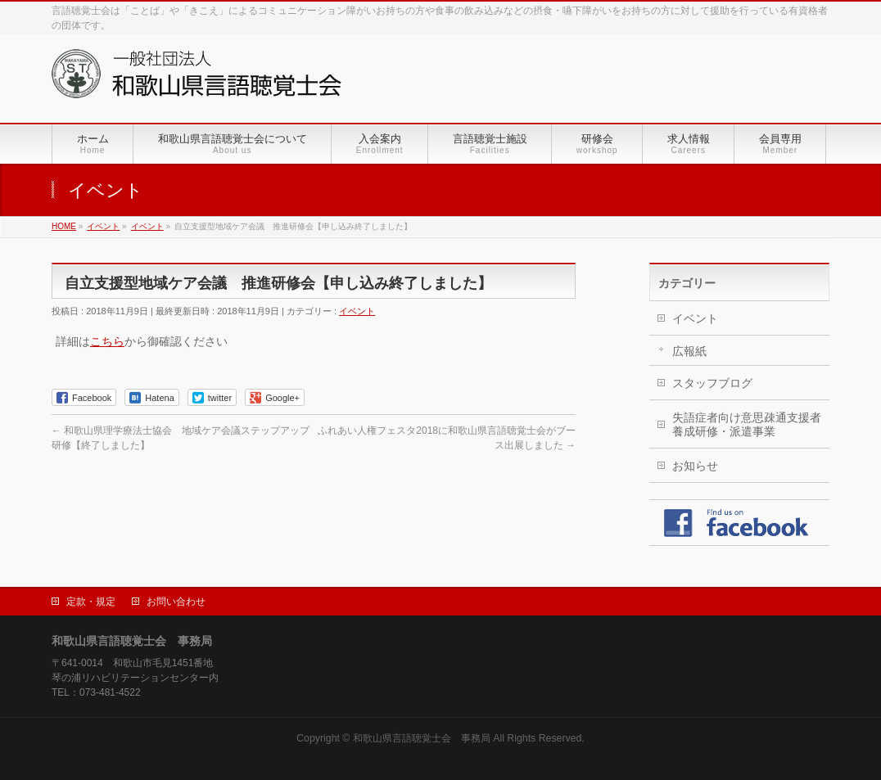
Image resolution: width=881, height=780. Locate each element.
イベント (357, 311)
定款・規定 (90, 601)
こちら (107, 341)
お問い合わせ (176, 601)
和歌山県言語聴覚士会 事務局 (421, 738)
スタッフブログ (712, 383)
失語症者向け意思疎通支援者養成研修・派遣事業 (746, 424)
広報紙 (689, 351)
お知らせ (695, 465)
